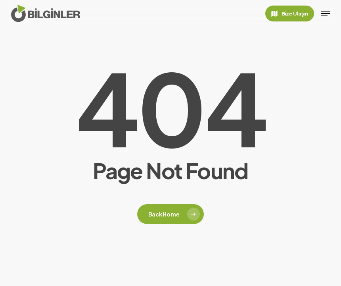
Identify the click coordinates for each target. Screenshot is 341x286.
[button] (325, 13)
